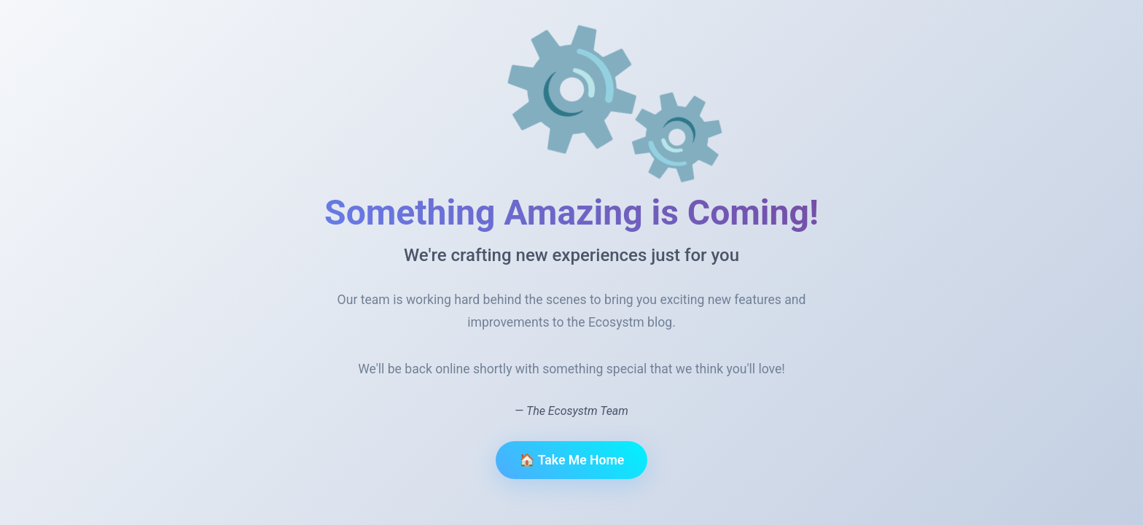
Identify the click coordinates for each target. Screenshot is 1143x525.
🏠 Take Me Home (571, 460)
